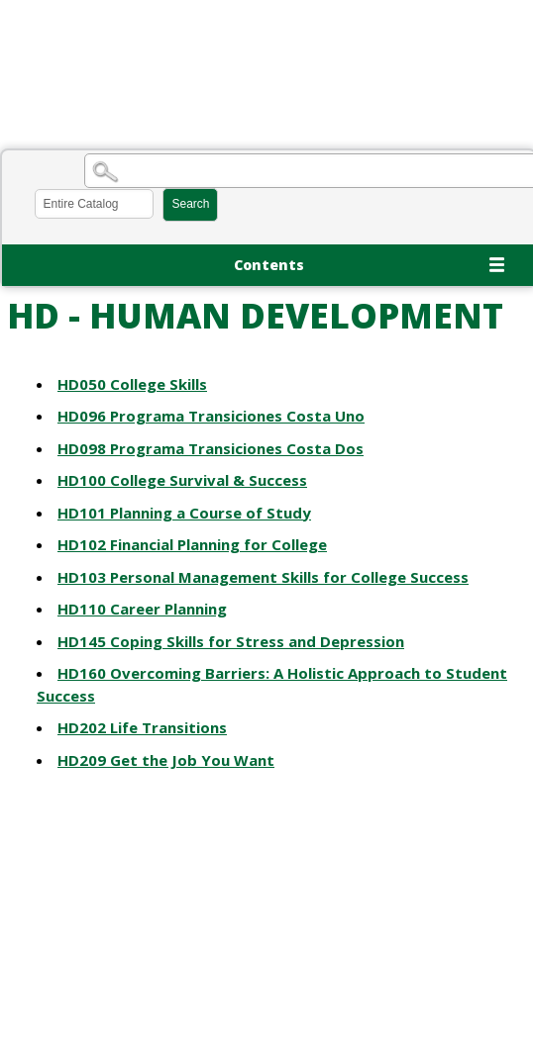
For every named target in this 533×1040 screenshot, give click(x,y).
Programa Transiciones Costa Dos (210, 448)
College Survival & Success (182, 480)
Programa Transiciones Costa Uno (211, 415)
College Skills (132, 384)
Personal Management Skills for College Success (263, 577)
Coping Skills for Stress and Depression (230, 641)
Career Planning (142, 608)
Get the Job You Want (165, 760)
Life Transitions (142, 727)
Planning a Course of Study (184, 512)
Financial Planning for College (192, 544)
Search (190, 204)
